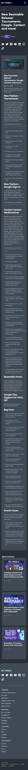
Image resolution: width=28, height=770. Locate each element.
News (2, 732)
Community (4, 723)
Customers (4, 734)
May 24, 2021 (8, 86)
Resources (5, 709)
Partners (3, 737)
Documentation (5, 715)
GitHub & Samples (6, 717)
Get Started (5, 741)
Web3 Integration (6, 703)
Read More (7, 580)
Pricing (3, 743)
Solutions (4, 690)
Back (4, 9)
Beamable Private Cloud (8, 701)
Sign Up (3, 751)
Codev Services (5, 706)
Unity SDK (4, 695)
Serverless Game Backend (8, 693)
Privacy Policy (14, 764)
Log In (3, 749)
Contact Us (4, 746)
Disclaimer (11, 766)
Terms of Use (4, 764)
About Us (3, 729)
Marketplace (4, 698)
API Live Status (6, 712)
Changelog (4, 720)
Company (5, 726)
